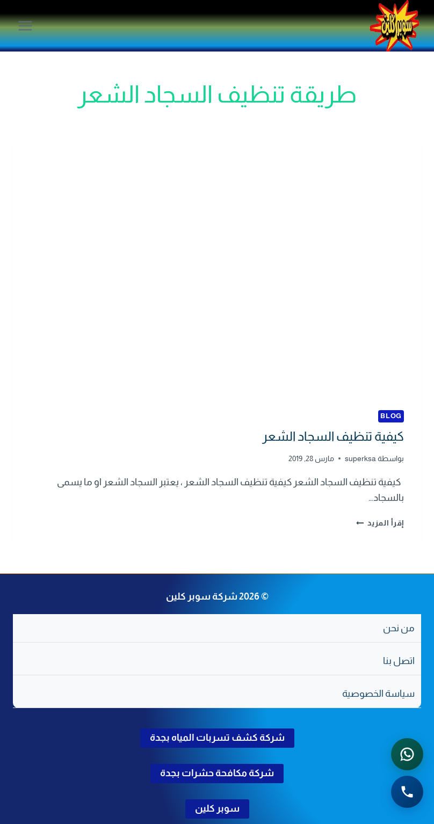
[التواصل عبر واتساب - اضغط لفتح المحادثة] (407, 754)
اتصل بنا (399, 660)
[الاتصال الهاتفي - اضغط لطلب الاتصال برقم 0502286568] (407, 792)
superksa (360, 458)
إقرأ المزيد (380, 523)
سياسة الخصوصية (378, 693)
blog (391, 416)
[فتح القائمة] (25, 25)
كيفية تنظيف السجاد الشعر (333, 436)
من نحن (399, 628)
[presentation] (217, 257)
